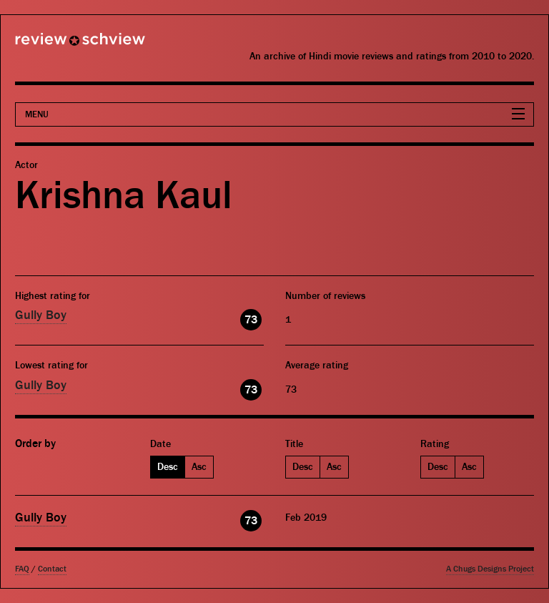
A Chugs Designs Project (490, 569)
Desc (167, 467)
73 (250, 320)
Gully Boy (40, 315)
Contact (52, 569)
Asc (199, 467)
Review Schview (56, 45)
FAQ (22, 569)
